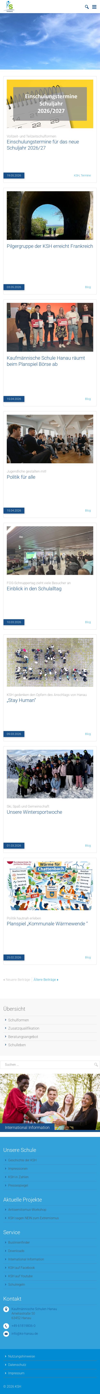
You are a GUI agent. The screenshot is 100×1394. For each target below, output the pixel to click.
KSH (77, 175)
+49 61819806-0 (23, 1326)
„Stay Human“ (50, 696)
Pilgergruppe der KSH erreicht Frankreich (50, 246)
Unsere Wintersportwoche (50, 808)
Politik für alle (50, 473)
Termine (86, 175)
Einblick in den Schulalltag (50, 585)
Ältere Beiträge (46, 979)
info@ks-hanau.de (24, 1334)
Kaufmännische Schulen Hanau (34, 1309)
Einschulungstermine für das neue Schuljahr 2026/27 (50, 141)
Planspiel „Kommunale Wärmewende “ (50, 920)
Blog (88, 287)
